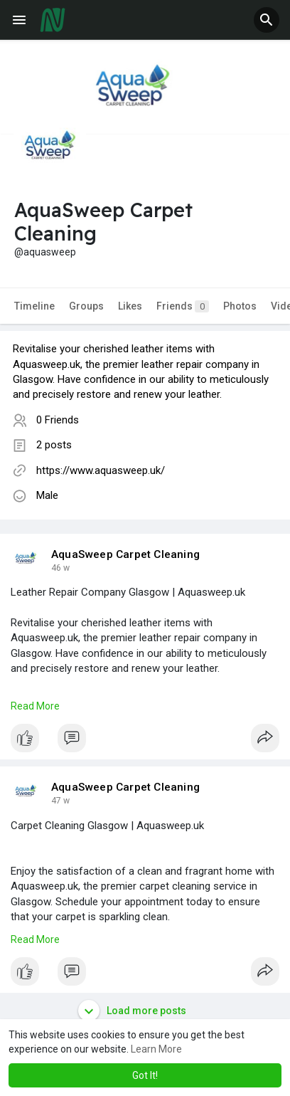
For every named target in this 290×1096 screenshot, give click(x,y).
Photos (240, 306)
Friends (182, 306)
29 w (60, 801)
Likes (130, 306)
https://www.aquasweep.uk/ (100, 470)
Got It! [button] (145, 1075)
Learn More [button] (156, 1049)
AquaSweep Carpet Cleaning (125, 554)
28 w (60, 568)
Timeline (34, 306)
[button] (266, 20)
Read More (35, 706)
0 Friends (57, 419)
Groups (86, 306)
